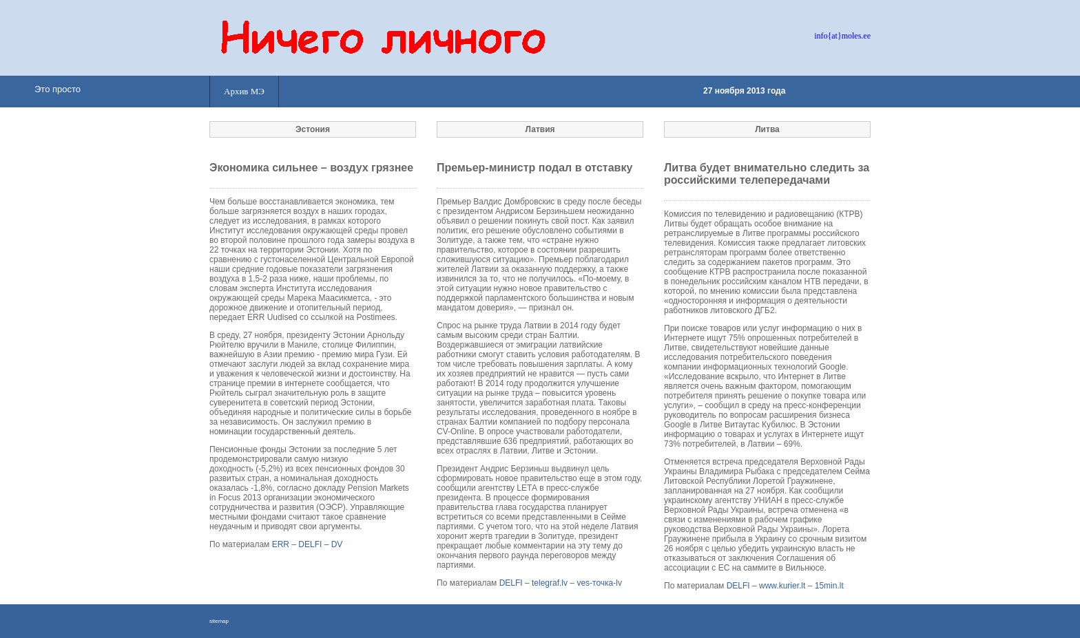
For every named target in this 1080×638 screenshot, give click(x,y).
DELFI (310, 544)
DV (337, 544)
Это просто (57, 89)
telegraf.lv (550, 583)
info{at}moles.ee (842, 36)
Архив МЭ (244, 91)
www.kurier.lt (782, 586)
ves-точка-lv (599, 583)
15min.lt (829, 586)
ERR (280, 544)
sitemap (219, 621)
